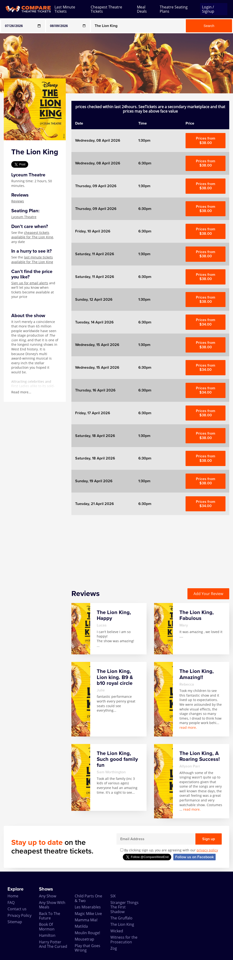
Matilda (81, 926)
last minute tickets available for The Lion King (32, 259)
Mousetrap (84, 939)
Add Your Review (208, 593)
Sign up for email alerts (29, 283)
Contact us (17, 908)
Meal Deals (142, 9)
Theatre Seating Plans (174, 9)
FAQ (11, 902)
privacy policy (207, 850)
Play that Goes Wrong (87, 948)
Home (13, 896)
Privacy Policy (19, 915)
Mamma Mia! (86, 919)
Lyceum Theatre (23, 217)
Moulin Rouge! (87, 932)
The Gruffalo (121, 918)
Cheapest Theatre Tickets (106, 9)
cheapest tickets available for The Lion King (32, 234)
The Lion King (122, 924)
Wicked (116, 930)
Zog (113, 948)
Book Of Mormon (46, 926)
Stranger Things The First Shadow (124, 907)
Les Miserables (88, 907)
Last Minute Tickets (64, 9)
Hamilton (47, 935)
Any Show (47, 896)
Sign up (208, 839)
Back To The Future (49, 916)
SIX (113, 896)
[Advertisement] (150, 548)
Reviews (17, 201)
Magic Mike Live (88, 913)
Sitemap (15, 921)
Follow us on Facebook (194, 857)
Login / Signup (208, 9)
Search (209, 26)
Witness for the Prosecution (123, 939)
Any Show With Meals (52, 905)
